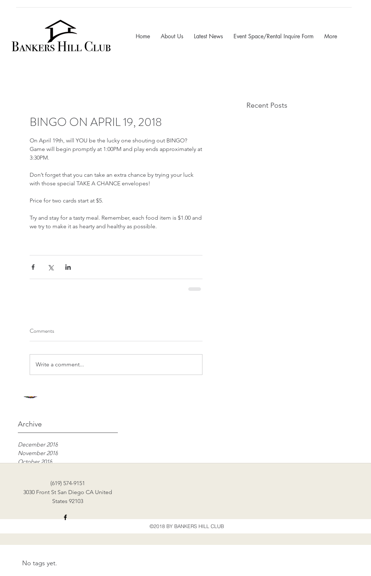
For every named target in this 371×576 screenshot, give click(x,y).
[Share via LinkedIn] (68, 267)
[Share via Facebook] (33, 267)
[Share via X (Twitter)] (50, 267)
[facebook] (65, 517)
